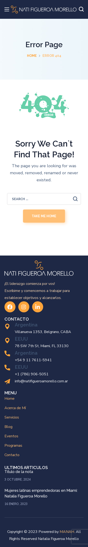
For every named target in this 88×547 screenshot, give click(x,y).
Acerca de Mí (15, 408)
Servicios (11, 417)
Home (32, 56)
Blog (8, 426)
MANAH (67, 531)
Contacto (11, 455)
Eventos (11, 436)
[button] (81, 9)
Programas (13, 445)
